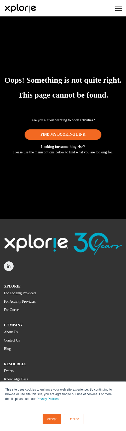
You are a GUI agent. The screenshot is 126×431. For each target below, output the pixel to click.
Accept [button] (52, 419)
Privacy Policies (48, 399)
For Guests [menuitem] (11, 310)
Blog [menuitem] (7, 349)
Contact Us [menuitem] (12, 340)
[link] (20, 8)
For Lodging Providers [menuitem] (20, 293)
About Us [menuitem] (11, 332)
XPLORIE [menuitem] (12, 286)
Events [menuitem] (9, 371)
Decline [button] (73, 419)
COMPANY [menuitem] (13, 325)
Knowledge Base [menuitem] (16, 379)
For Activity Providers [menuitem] (20, 301)
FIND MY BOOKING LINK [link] (63, 134)
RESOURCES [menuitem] (15, 364)
